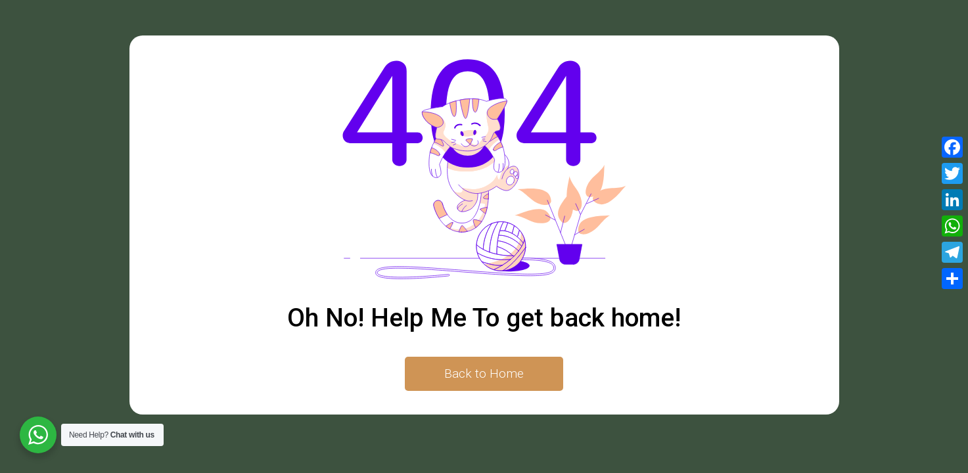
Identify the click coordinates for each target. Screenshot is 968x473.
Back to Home (484, 373)
